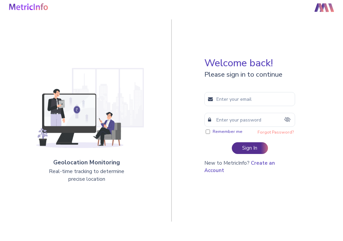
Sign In (249, 148)
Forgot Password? (276, 132)
